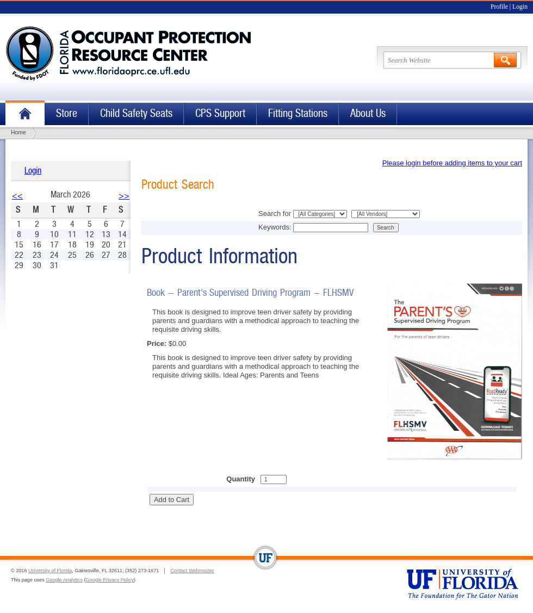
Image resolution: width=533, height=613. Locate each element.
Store (66, 113)
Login (520, 6)
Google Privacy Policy (110, 580)
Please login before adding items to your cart (452, 163)
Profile (499, 6)
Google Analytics (64, 580)
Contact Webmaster (192, 570)
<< (17, 195)
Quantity (240, 479)
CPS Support (220, 113)
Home (25, 114)
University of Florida (50, 570)
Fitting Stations (297, 113)
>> (124, 195)
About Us (368, 113)
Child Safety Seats (136, 113)
